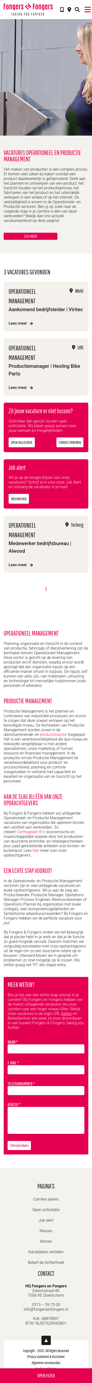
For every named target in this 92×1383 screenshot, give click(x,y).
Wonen (46, 1241)
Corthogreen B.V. (31, 832)
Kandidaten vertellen (46, 1252)
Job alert (46, 1220)
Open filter (46, 1375)
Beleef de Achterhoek (46, 1262)
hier (36, 850)
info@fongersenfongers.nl (46, 1309)
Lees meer (30, 236)
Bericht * (46, 1118)
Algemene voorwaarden (46, 1362)
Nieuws (45, 1231)
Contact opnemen (70, 442)
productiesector (53, 734)
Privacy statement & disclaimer (46, 1356)
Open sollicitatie (21, 442)
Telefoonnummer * (46, 1088)
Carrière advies (46, 1199)
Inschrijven (18, 499)
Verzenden (19, 1145)
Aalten (66, 1013)
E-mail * (46, 1067)
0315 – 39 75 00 (46, 1304)
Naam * (46, 1046)
